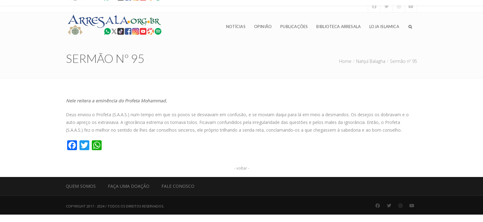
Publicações (294, 26)
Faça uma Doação (128, 186)
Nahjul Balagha (370, 61)
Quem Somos (81, 186)
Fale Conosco (177, 186)
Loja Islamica (384, 26)
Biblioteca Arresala (338, 26)
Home (345, 61)
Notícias (236, 26)
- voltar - (241, 168)
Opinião (263, 26)
